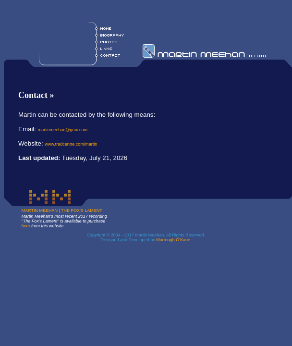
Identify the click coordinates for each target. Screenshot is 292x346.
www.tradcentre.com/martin (71, 144)
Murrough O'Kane (173, 239)
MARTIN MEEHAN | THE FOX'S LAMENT (62, 210)
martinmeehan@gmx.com (62, 129)
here (26, 225)
